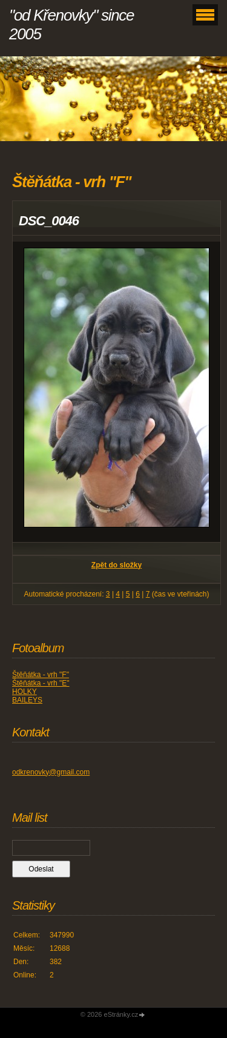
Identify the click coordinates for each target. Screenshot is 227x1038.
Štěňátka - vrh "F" (40, 674)
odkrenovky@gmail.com (51, 772)
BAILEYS (27, 700)
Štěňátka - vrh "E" (41, 683)
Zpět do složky (116, 565)
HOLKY (24, 691)
